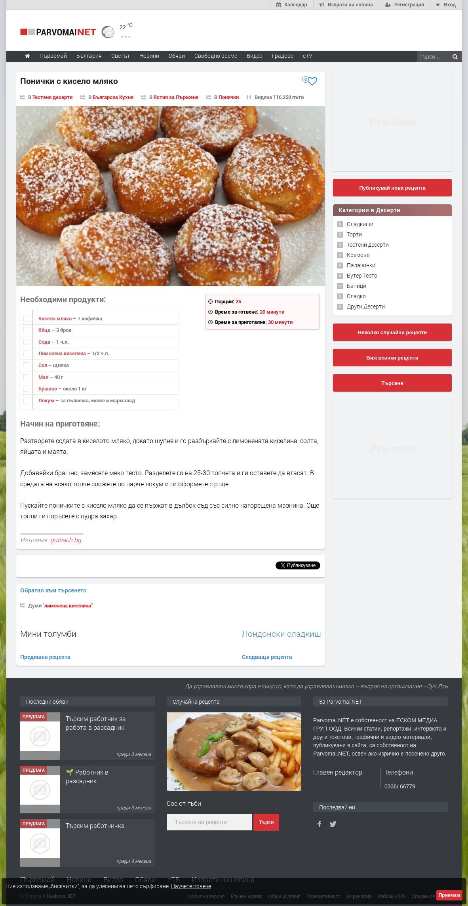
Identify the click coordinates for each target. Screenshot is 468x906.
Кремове (358, 255)
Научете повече (191, 886)
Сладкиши (360, 224)
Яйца (44, 329)
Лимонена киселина (62, 353)
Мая (43, 377)
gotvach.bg (65, 540)
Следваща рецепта (267, 656)
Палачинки (361, 265)
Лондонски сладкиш (281, 634)
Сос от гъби (184, 803)
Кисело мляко (55, 318)
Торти (354, 234)
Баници (356, 285)
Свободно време (215, 55)
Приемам (449, 895)
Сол (43, 365)
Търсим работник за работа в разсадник (96, 722)
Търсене (392, 383)
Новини (149, 55)
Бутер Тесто (362, 275)
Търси (266, 822)
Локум (46, 400)
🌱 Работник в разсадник (87, 776)
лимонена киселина (67, 605)
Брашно (48, 388)
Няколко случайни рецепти (392, 332)
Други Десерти (366, 306)
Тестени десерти (368, 244)
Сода (44, 341)
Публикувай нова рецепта (392, 188)
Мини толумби (48, 633)
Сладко (356, 296)
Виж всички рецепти (392, 358)
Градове (282, 55)
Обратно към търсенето (53, 590)
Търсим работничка (95, 825)
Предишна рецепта (45, 656)
